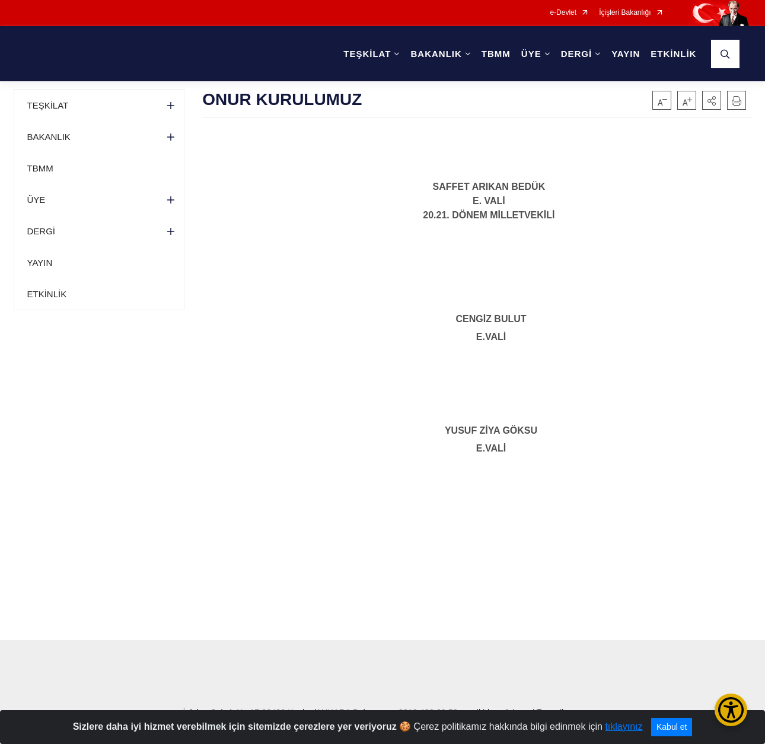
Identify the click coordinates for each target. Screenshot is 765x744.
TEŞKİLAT (48, 105)
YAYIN (625, 54)
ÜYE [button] (531, 54)
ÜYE (36, 200)
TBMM (496, 54)
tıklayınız (623, 726)
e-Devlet (563, 13)
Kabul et (671, 727)
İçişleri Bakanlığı (625, 13)
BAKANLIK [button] (435, 54)
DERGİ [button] (576, 54)
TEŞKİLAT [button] (367, 54)
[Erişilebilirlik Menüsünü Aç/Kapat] (731, 710)
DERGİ (41, 231)
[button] (711, 100)
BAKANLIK (49, 137)
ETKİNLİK (673, 54)
